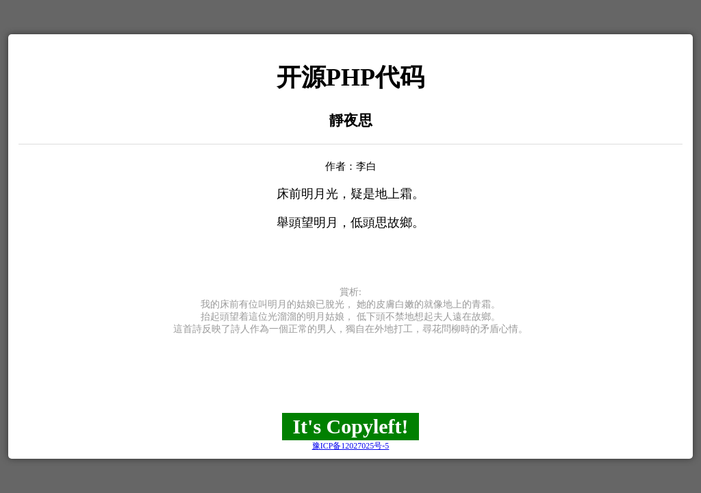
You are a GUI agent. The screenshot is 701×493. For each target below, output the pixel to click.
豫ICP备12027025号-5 (351, 446)
